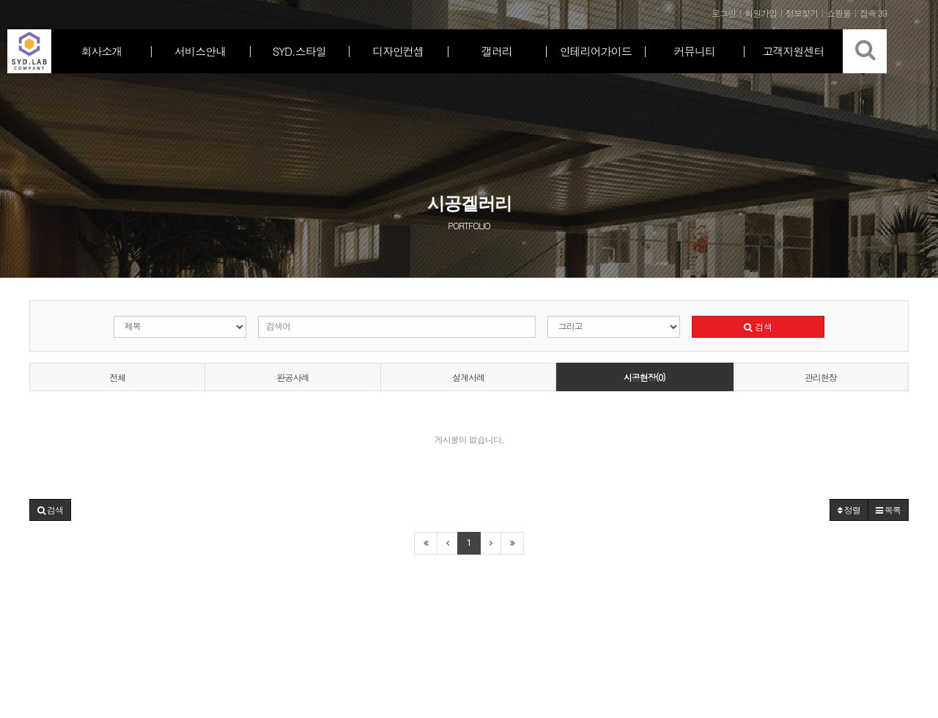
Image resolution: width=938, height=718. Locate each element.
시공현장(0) (644, 377)
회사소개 (101, 51)
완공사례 (293, 377)
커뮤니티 (694, 51)
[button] (50, 510)
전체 (117, 377)
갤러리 (496, 51)
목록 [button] (888, 509)
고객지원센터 (793, 51)
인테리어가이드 (596, 51)
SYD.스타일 (299, 51)
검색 (758, 326)
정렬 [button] (849, 509)
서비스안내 (200, 51)
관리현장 (821, 377)
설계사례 (468, 377)
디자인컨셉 (398, 51)
